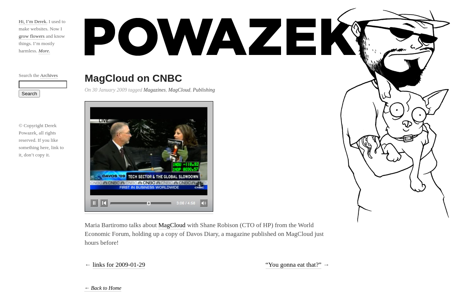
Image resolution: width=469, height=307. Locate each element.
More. (44, 50)
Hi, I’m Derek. (33, 21)
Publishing (204, 90)
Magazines (155, 90)
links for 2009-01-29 (119, 264)
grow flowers (32, 36)
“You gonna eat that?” (294, 264)
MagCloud (179, 90)
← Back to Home (102, 288)
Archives (49, 75)
